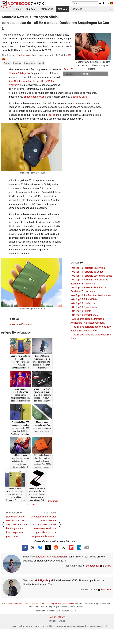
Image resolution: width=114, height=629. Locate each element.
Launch (40, 63)
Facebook (104, 589)
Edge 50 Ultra (80, 96)
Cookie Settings (57, 617)
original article (43, 556)
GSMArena (26, 324)
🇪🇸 (3, 59)
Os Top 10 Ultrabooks (83, 303)
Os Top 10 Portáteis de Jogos (87, 271)
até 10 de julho (22, 73)
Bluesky (105, 565)
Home (17, 9)
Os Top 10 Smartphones (85, 315)
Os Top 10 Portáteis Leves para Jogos (92, 275)
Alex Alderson (59, 556)
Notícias (62, 9)
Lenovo (12, 324)
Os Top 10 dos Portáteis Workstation (91, 295)
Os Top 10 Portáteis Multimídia (88, 267)
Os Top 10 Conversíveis (84, 307)
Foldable (17, 63)
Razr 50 (52, 114)
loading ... (68, 74)
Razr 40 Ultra (15, 81)
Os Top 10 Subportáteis (84, 299)
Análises (30, 9)
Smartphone (29, 63)
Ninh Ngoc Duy (42, 580)
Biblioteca (77, 9)
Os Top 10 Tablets (81, 311)
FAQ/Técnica (46, 9)
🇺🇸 (69, 55)
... (110, 9)
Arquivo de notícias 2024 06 (62, 604)
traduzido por (25, 55)
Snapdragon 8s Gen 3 (35, 96)
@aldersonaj (90, 565)
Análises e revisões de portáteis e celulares (22, 604)
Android (7, 63)
